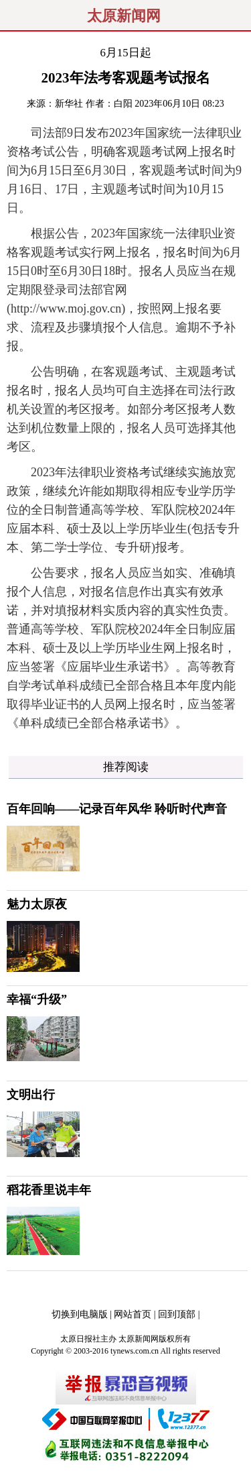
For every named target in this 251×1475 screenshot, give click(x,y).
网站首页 (132, 1314)
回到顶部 (176, 1314)
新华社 (69, 104)
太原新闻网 (124, 16)
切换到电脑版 (80, 1314)
